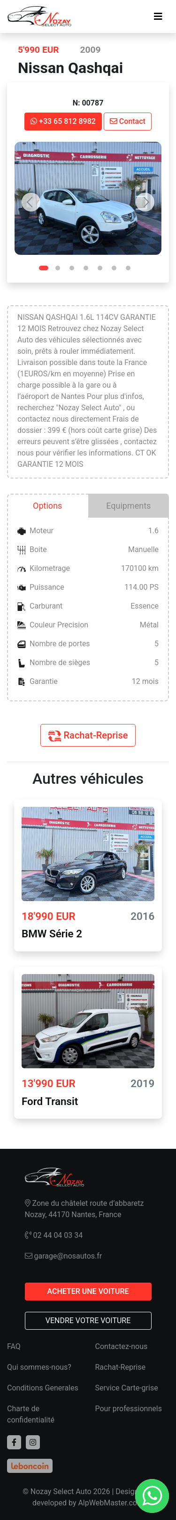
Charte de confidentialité (30, 1414)
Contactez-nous (121, 1346)
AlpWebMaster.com (111, 1502)
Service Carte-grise (126, 1387)
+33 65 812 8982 (63, 121)
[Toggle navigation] (158, 16)
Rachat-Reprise (88, 736)
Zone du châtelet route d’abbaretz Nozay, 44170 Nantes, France (84, 1209)
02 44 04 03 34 (54, 1235)
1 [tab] (46, 270)
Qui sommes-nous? (39, 1367)
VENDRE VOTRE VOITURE (88, 1320)
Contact (127, 121)
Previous (31, 202)
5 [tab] (102, 270)
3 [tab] (74, 270)
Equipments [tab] (128, 506)
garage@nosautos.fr (63, 1256)
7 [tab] (130, 270)
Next (145, 202)
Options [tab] (47, 506)
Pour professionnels (128, 1408)
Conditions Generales (42, 1387)
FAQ (14, 1346)
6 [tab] (116, 270)
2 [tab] (60, 270)
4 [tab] (88, 270)
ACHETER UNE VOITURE (88, 1291)
